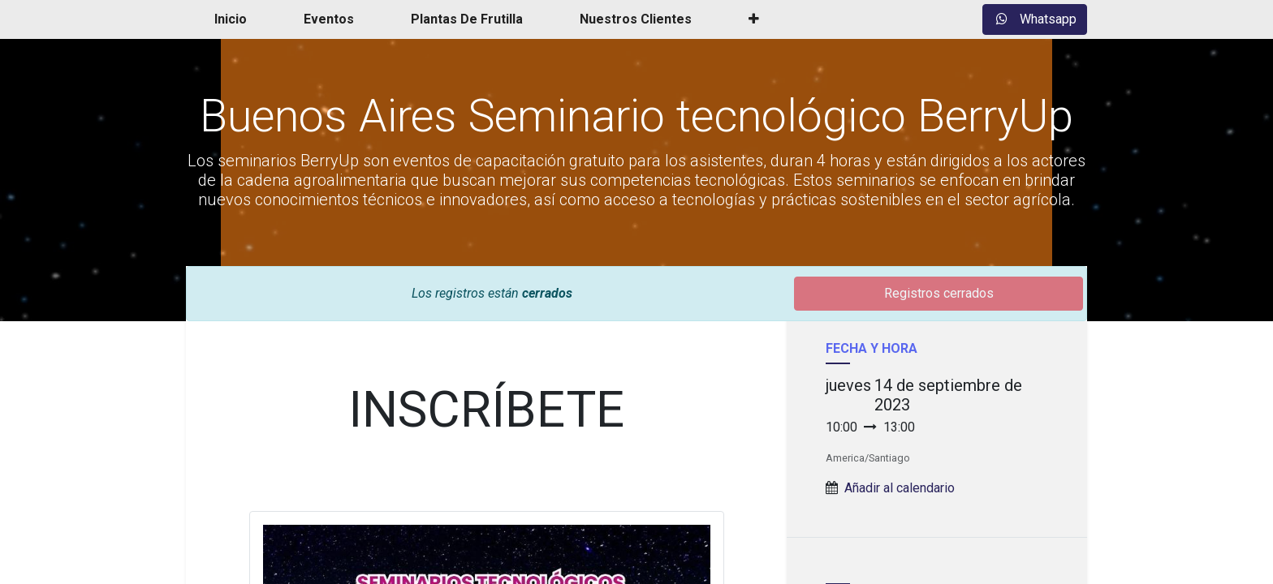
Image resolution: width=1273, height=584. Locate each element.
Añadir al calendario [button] (899, 488)
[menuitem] (230, 19)
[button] (753, 19)
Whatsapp (1035, 19)
